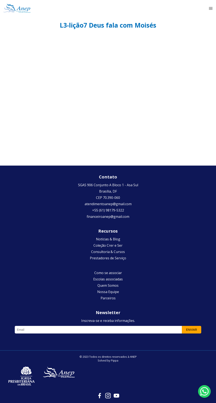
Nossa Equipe (108, 291)
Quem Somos (108, 285)
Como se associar (108, 272)
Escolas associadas (108, 279)
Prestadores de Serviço (108, 258)
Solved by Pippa (108, 360)
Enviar (191, 329)
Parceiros (108, 298)
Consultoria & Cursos (108, 251)
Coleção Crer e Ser (108, 245)
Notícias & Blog (108, 239)
